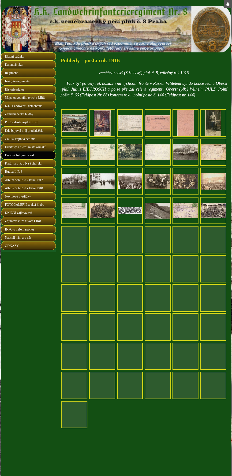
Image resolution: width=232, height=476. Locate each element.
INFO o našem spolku (19, 229)
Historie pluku (14, 89)
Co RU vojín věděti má (20, 139)
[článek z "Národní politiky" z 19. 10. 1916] (130, 210)
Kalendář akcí (14, 64)
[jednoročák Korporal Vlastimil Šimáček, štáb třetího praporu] (158, 327)
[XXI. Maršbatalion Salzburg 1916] (213, 210)
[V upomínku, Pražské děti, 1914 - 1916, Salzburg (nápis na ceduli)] (74, 268)
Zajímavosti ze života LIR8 (23, 221)
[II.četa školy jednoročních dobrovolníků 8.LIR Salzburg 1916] (213, 268)
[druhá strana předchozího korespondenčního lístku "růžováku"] (185, 123)
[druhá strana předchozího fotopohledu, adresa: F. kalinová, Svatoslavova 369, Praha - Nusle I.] (185, 210)
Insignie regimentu (17, 81)
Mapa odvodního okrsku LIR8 (25, 97)
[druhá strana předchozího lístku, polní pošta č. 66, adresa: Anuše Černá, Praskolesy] (213, 239)
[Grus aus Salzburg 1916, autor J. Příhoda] (74, 123)
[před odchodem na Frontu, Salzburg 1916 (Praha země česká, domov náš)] (102, 239)
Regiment (11, 73)
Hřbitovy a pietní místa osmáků (25, 147)
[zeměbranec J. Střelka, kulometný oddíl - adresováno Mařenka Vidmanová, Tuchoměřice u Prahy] (130, 327)
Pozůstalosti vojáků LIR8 (21, 122)
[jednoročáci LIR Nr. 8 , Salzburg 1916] (185, 181)
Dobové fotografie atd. (20, 155)
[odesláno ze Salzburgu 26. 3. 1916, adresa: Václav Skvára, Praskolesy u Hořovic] (102, 210)
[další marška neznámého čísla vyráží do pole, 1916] (213, 181)
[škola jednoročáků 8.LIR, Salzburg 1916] (158, 298)
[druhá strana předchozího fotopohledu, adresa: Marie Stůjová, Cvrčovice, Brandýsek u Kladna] (130, 268)
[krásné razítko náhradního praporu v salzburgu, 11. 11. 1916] (74, 385)
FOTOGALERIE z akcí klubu (24, 204)
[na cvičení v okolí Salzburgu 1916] (158, 210)
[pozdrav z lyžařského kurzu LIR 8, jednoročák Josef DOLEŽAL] (158, 356)
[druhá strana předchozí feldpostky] (185, 327)
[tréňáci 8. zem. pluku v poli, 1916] (102, 268)
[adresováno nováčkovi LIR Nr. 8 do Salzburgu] (102, 327)
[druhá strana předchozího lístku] (158, 239)
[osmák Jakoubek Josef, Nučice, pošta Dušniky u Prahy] (102, 385)
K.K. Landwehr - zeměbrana (23, 106)
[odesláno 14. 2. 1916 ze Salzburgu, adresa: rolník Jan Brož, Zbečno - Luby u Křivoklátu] (130, 356)
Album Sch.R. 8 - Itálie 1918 (24, 188)
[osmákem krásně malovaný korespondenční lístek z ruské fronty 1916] (185, 239)
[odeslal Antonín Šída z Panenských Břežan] (74, 152)
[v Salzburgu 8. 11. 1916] (213, 356)
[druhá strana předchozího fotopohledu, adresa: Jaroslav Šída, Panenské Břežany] (158, 152)
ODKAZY (12, 246)
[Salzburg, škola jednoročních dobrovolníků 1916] (213, 298)
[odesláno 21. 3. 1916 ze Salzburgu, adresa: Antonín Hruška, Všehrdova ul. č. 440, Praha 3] (130, 239)
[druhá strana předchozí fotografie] (74, 298)
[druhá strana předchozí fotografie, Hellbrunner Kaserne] (130, 298)
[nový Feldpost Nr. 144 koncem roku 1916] (102, 356)
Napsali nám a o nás (18, 237)
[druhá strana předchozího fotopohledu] (130, 385)
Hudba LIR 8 (13, 171)
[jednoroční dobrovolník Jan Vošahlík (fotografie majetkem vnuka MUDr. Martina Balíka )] (213, 123)
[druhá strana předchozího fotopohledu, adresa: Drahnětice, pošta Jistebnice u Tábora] (74, 239)
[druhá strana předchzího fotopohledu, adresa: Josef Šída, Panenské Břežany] (102, 152)
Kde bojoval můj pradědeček (24, 130)
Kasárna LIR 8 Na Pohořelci (23, 163)
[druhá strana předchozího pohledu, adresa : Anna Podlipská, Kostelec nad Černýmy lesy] (130, 123)
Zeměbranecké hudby (19, 114)
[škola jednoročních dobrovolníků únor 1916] (102, 298)
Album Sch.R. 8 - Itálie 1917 (24, 180)
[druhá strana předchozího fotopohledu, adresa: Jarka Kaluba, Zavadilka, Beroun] (213, 152)
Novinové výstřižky (18, 196)
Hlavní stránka (14, 56)
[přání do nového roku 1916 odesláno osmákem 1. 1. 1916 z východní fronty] (102, 123)
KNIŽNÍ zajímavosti (18, 213)
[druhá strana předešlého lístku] (74, 356)
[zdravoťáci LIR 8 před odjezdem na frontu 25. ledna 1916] (185, 152)
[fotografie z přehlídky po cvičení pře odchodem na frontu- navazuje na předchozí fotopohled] (74, 181)
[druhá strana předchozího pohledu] (185, 356)
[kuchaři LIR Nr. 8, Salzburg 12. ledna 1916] (158, 181)
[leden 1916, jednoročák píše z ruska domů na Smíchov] (158, 123)
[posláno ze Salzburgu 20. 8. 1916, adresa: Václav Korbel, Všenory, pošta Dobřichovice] (213, 327)
